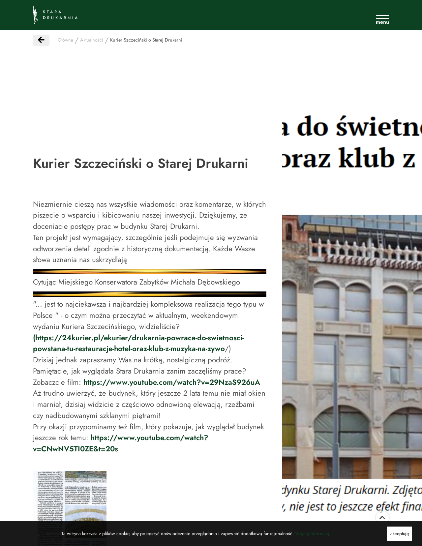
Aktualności (91, 40)
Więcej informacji (313, 533)
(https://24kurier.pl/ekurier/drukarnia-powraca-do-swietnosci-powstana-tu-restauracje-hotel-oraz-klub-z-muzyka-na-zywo (138, 343)
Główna (65, 40)
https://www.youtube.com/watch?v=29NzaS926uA (171, 382)
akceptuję (399, 533)
